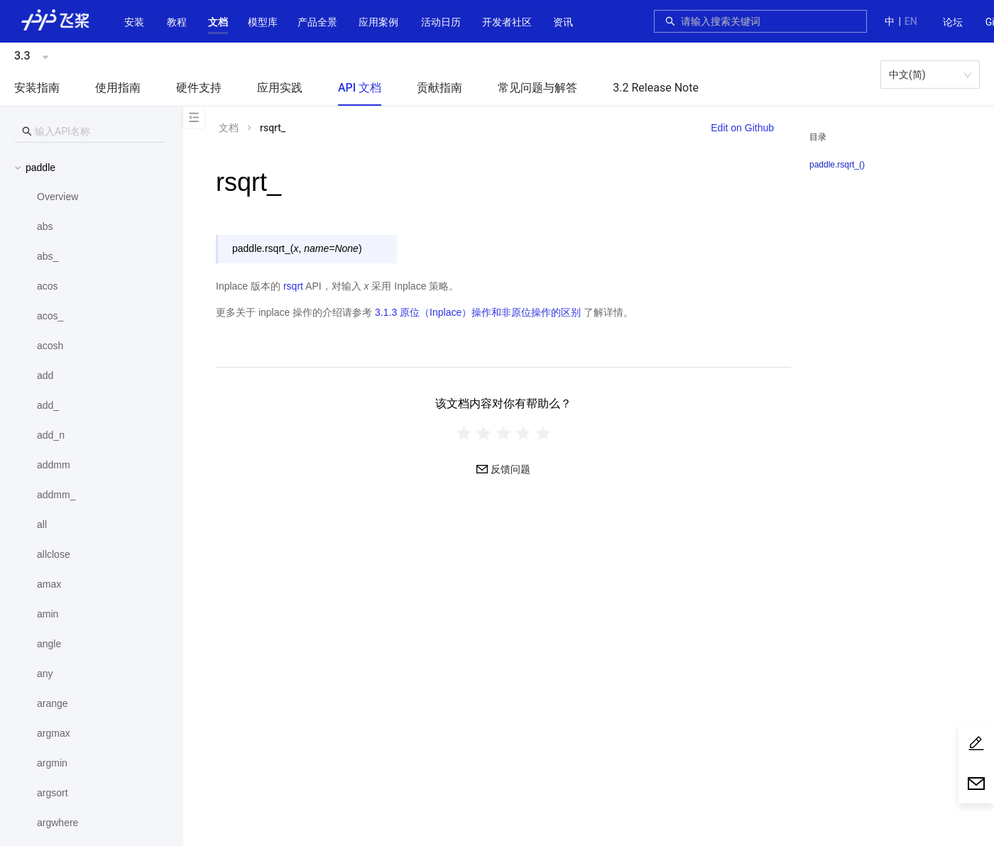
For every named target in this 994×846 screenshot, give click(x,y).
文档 (218, 22)
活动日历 (441, 22)
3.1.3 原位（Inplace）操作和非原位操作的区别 (478, 312)
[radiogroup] (503, 433)
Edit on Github (742, 127)
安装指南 (37, 87)
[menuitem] (953, 22)
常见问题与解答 (537, 87)
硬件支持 (199, 87)
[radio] (464, 433)
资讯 (563, 22)
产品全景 (317, 22)
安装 (134, 22)
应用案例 (378, 22)
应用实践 (279, 87)
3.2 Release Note (656, 87)
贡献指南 (439, 87)
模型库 (263, 22)
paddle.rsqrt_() (837, 165)
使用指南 (118, 87)
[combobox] (769, 21)
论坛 (953, 22)
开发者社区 (507, 22)
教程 (177, 22)
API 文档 (359, 87)
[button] (218, 22)
